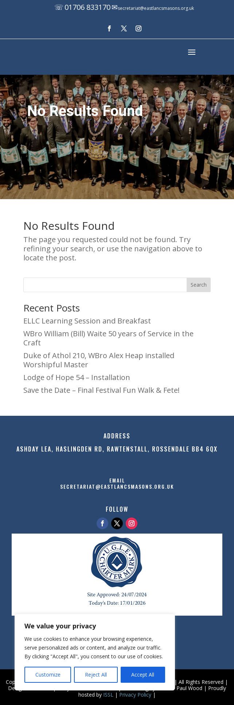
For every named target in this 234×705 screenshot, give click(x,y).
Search (199, 284)
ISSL (108, 694)
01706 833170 (87, 7)
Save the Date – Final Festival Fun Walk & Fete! (101, 390)
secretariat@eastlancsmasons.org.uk (156, 8)
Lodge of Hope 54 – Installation (76, 377)
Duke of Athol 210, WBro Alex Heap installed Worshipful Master (98, 359)
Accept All (142, 674)
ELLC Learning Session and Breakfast (87, 321)
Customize (48, 674)
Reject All (96, 674)
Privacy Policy (135, 694)
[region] (95, 652)
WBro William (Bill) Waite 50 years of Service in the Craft (108, 338)
